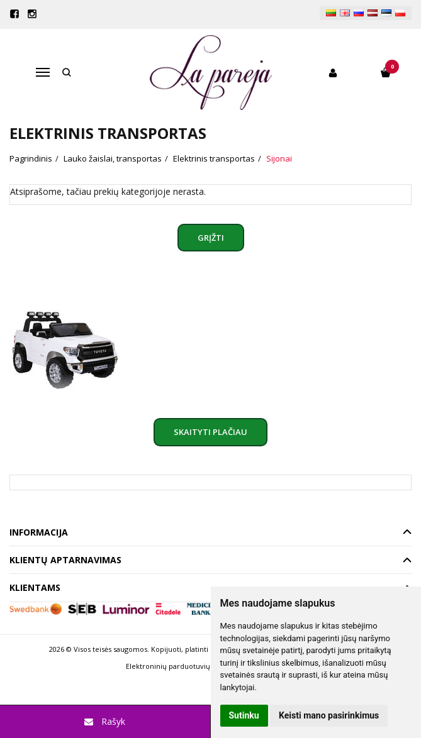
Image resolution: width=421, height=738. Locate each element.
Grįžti (211, 237)
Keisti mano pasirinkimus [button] (329, 715)
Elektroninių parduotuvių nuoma (181, 666)
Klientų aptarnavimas (65, 560)
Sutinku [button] (244, 715)
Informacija (38, 532)
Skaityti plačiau (210, 432)
